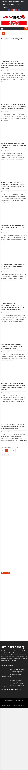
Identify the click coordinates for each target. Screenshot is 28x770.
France (22, 1)
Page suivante (5, 454)
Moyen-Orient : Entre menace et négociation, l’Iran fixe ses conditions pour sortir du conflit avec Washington (13, 683)
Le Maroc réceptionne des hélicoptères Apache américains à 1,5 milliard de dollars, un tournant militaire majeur (13, 673)
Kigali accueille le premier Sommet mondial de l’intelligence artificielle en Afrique (13, 145)
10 (13, 450)
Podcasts (5, 7)
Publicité (11, 703)
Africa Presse (9, 700)
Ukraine (13, 4)
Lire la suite (4, 120)
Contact (24, 705)
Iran (4, 4)
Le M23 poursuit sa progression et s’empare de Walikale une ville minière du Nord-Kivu (12, 346)
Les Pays (4, 1)
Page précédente (6, 447)
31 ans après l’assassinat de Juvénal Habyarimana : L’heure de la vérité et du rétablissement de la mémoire (13, 106)
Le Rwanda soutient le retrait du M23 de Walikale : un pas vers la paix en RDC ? (13, 227)
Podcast (13, 705)
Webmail (5, 703)
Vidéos (18, 4)
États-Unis (16, 1)
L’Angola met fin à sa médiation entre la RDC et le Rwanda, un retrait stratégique (13, 266)
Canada (10, 1)
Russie (8, 4)
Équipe (9, 705)
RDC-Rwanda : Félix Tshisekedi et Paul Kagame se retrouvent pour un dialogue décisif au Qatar (13, 427)
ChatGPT (18, 705)
